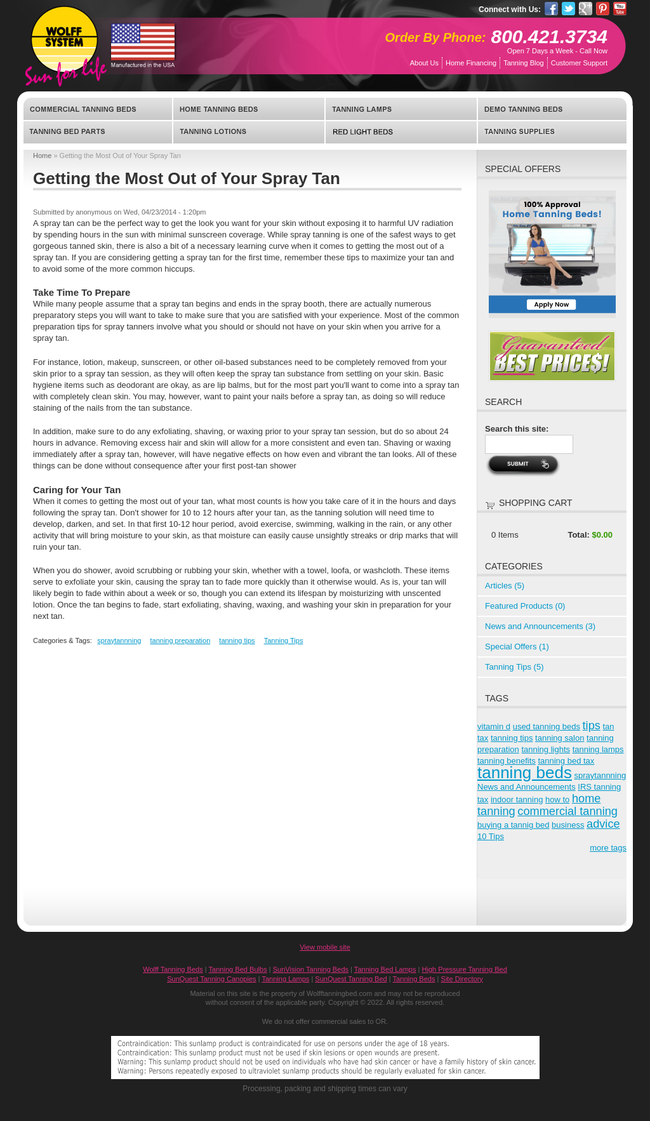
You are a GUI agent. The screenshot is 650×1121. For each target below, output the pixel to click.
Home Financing (471, 63)
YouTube (620, 8)
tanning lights (545, 749)
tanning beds (524, 772)
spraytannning (119, 640)
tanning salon (559, 738)
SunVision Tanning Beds (310, 969)
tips (591, 725)
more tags (608, 847)
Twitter (568, 8)
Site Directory (462, 979)
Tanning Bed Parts (98, 132)
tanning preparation (180, 640)
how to (557, 799)
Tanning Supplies (552, 132)
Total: (578, 535)
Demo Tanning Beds (552, 109)
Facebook (551, 8)
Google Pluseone (585, 8)
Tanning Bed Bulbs (238, 969)
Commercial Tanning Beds (98, 109)
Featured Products (525, 606)
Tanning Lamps (401, 109)
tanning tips (237, 640)
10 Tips (490, 836)
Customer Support (579, 63)
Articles (504, 585)
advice (603, 824)
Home (42, 155)
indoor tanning (517, 799)
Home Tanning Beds (249, 109)
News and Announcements (540, 626)
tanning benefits (506, 761)
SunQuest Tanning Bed (351, 979)
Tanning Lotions (249, 132)
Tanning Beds (414, 979)
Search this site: (516, 429)
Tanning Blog (523, 63)
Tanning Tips (283, 640)
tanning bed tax (566, 761)
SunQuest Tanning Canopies (211, 979)
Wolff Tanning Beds (173, 969)
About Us (424, 63)
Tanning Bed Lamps (385, 969)
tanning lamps (598, 749)
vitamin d (493, 726)
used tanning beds (546, 726)
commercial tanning (567, 811)
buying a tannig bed (513, 825)
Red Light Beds (401, 132)
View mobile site (325, 947)
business (568, 825)
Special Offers (517, 646)
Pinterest (602, 8)
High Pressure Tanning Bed (464, 969)
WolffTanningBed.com (64, 39)
